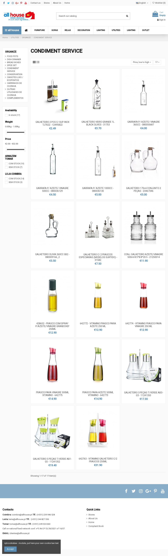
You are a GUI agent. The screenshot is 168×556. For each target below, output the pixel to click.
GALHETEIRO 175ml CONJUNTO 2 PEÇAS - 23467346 (143, 189)
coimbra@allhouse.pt (22, 514)
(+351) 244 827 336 (40, 519)
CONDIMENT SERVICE (13, 69)
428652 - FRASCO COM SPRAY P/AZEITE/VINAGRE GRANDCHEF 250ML (52, 326)
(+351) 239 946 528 (46, 514)
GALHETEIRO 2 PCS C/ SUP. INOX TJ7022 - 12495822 (52, 123)
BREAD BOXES (14, 62)
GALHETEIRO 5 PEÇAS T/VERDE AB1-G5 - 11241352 (52, 460)
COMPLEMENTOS (15, 98)
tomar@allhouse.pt (19, 524)
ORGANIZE (10, 51)
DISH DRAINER (14, 59)
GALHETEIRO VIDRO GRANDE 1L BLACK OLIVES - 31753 (98, 123)
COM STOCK (16, 163)
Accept (10, 549)
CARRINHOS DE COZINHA (14, 84)
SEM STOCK (15, 167)
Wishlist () (159, 3)
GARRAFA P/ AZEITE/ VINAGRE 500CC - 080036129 (52, 189)
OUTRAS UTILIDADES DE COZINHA (14, 92)
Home (67, 3)
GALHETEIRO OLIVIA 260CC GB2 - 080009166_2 (52, 255)
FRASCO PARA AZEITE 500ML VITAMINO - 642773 (98, 393)
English (142, 3)
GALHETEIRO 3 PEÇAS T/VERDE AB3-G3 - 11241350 (143, 394)
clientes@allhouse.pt (20, 533)
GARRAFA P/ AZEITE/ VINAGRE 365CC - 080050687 (143, 123)
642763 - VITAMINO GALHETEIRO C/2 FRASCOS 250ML (98, 460)
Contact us (36, 3)
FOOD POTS (12, 56)
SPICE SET (12, 65)
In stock (14, 115)
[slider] (6, 132)
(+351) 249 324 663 (41, 524)
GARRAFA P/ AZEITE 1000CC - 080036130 (98, 189)
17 (157, 62)
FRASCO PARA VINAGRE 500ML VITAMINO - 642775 (52, 393)
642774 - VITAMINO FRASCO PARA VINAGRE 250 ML (144, 325)
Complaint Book (96, 526)
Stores (47, 3)
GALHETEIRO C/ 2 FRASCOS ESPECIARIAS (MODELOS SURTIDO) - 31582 (98, 257)
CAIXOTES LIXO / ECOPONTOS (15, 78)
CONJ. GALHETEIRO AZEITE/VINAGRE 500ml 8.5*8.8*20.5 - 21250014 (143, 255)
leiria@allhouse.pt (17, 519)
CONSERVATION (14, 74)
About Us (57, 3)
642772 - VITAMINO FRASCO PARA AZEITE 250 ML (98, 325)
